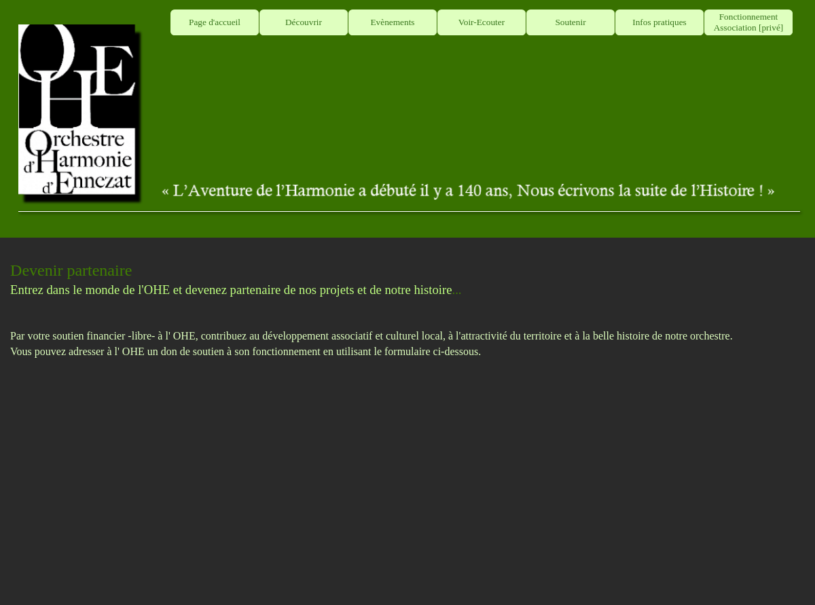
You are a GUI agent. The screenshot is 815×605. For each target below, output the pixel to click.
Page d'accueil (214, 22)
